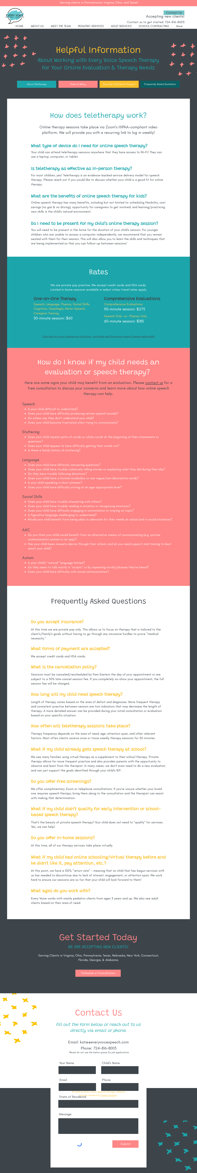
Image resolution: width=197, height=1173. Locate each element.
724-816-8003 (175, 22)
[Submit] (125, 1144)
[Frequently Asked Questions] (160, 84)
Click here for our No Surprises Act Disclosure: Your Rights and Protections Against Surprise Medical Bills (98, 336)
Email (63, 1079)
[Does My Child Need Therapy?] (119, 84)
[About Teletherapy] (36, 84)
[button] (98, 973)
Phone (106, 1079)
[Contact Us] (174, 12)
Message (65, 1114)
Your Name (66, 1063)
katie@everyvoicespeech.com (104, 1042)
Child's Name (111, 1063)
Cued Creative (109, 1095)
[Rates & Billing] (78, 84)
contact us (154, 382)
